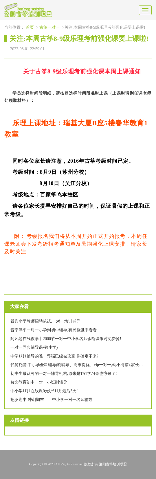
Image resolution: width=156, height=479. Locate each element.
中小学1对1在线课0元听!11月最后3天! (44, 391)
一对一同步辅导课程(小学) (34, 347)
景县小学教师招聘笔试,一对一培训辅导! (46, 321)
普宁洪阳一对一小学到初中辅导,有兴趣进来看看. (54, 330)
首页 (30, 27)
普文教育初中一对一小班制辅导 (38, 382)
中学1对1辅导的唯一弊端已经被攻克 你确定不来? (54, 356)
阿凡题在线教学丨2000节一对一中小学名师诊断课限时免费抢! (65, 339)
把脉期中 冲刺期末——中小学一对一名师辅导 (51, 399)
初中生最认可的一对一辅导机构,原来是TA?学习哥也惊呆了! (63, 373)
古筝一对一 (49, 27)
